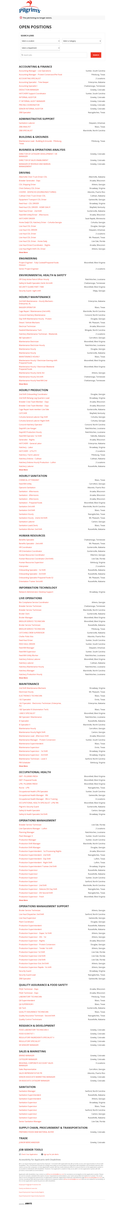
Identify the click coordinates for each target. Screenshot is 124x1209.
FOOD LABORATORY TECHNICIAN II (34, 1030)
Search (96, 55)
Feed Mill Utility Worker (28, 655)
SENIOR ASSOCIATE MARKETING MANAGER (37, 1077)
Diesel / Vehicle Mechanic (29, 322)
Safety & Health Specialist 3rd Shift (33, 814)
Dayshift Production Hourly (30, 432)
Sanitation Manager (27, 1091)
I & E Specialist (25, 699)
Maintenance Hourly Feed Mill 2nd (33, 380)
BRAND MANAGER (26, 1055)
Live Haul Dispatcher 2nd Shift (31, 914)
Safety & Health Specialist (29, 810)
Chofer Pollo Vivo (26, 636)
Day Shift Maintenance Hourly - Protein (35, 319)
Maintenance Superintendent (31, 743)
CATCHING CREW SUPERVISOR (31, 632)
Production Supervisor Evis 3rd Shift (34, 963)
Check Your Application (28, 1154)
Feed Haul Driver (26, 640)
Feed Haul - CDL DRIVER (29, 203)
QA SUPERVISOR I (26, 1004)
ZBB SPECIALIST (26, 130)
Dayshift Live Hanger (27, 428)
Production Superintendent (30, 925)
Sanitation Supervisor (28, 1102)
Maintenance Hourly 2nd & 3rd (31, 373)
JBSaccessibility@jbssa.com (55, 1174)
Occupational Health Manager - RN (33, 795)
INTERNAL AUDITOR (27, 97)
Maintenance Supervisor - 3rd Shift (33, 755)
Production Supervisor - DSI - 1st (32, 937)
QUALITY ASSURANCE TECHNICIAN (33, 1012)
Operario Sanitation (27, 487)
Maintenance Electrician (29, 341)
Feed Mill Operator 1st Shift (30, 436)
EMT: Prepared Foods (28, 780)
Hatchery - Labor (26, 447)
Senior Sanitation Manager (30, 1121)
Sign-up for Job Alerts (50, 1154)
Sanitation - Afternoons (29, 491)
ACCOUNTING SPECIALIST (30, 78)
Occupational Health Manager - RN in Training (38, 799)
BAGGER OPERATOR (27, 307)
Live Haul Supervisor (27, 918)
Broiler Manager (26, 617)
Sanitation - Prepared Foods (30, 503)
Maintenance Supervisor (29, 747)
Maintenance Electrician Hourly (32, 345)
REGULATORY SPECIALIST (29, 1041)
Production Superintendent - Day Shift (35, 859)
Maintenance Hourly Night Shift (32, 732)
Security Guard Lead (27, 975)
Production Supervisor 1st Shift (32, 952)
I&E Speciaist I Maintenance (30, 717)
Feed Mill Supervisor (27, 651)
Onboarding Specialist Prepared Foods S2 (36, 577)
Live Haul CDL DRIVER (28, 230)
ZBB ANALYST (25, 127)
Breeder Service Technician (30, 606)
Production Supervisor (28, 870)
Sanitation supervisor (28, 1114)
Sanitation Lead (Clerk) (28, 525)
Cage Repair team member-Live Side (34, 409)
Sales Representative (27, 1069)
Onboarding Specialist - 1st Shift (32, 570)
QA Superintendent (27, 1000)
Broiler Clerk (24, 614)
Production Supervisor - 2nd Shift (33, 885)
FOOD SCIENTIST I (26, 1033)
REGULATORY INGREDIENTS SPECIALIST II (36, 1037)
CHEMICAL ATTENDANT (29, 480)
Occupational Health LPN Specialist (33, 791)
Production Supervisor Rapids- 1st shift (35, 967)
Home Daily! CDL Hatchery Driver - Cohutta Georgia (40, 222)
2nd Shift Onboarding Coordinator (33, 394)
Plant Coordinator (26, 922)
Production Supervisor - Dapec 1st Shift (35, 933)
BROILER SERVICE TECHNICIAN (32, 621)
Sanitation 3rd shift (27, 506)
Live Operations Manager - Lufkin (33, 828)
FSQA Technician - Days (28, 989)
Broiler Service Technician (29, 625)
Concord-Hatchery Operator (30, 424)
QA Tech (22, 1008)
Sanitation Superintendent (30, 1095)
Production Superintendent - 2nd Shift (35, 855)
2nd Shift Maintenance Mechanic (32, 688)
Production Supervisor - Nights (32, 941)
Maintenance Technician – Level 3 (33, 759)
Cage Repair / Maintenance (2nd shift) (34, 311)
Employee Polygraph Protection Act (30, 1184)
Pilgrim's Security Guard (29, 806)
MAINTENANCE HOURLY (29, 356)
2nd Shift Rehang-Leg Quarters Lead (34, 398)
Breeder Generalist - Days (29, 180)
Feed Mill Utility (25, 484)
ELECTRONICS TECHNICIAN (30, 696)
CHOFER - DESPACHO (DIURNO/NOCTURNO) (37, 192)
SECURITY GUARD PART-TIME (31, 287)
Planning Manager (26, 832)
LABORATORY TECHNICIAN (30, 996)
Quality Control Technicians (30, 1019)
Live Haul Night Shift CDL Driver (32, 249)
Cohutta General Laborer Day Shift (33, 417)
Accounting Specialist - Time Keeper (34, 82)
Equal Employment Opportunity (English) (31, 1192)
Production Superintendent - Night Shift (35, 862)
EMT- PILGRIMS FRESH (28, 776)
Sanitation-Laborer (27, 123)
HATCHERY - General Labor (30, 443)
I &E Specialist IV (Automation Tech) (33, 709)
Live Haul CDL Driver (27, 226)
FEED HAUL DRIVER (27, 644)
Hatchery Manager (27, 670)
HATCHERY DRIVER (27, 218)
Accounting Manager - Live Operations (35, 71)
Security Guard (25, 971)
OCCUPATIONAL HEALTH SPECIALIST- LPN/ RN (38, 803)
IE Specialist (24, 721)
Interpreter (23, 566)
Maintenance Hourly (27, 349)
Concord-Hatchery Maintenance (32, 315)
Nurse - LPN (24, 787)
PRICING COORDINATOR (29, 105)
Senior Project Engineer (29, 269)
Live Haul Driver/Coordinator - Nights (34, 245)
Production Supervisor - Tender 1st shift (35, 948)
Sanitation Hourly (26, 514)
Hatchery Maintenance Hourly (31, 666)
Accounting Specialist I (28, 86)
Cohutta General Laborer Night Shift (34, 421)
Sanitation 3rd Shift (27, 510)
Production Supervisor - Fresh (31, 896)
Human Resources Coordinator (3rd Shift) (36, 558)
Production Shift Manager (30, 843)
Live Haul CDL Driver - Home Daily (33, 241)
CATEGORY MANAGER (28, 1059)
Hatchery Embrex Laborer (29, 659)
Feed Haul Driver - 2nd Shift (30, 211)
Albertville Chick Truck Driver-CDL (33, 177)
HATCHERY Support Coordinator (32, 93)
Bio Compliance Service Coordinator (34, 602)
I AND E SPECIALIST (27, 713)
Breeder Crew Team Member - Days (34, 402)
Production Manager (27, 840)
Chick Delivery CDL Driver (29, 188)
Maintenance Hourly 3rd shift (31, 377)
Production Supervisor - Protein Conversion (37, 944)
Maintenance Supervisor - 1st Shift (33, 751)
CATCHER (23, 413)
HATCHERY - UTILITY (28, 451)
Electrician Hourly (26, 692)
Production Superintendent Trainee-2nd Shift (38, 866)
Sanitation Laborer (27, 521)
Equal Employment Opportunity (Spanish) (32, 1196)
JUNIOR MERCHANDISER (29, 1142)
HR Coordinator (25, 547)
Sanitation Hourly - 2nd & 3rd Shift (33, 518)
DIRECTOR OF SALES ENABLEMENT (33, 160)
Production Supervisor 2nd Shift (32, 956)
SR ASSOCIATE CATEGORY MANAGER (34, 1080)
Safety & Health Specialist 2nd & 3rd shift (36, 283)
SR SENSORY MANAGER (28, 1045)
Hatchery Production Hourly (30, 674)
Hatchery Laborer (26, 466)
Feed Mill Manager (26, 648)
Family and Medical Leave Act (28, 1188)
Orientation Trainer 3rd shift (31, 581)
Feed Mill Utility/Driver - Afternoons (33, 215)
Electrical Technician (27, 326)
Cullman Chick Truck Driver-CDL (32, 196)
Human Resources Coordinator (32, 555)
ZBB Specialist (25, 112)
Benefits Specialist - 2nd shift (31, 543)
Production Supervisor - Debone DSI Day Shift (38, 889)
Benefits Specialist (26, 540)
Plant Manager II (26, 836)
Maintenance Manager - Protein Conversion (37, 740)
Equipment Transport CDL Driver (32, 199)
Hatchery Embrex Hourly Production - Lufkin (37, 462)
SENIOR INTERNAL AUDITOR (31, 108)
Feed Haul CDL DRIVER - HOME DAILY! (34, 207)
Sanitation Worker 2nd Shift (30, 529)
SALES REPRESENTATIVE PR (30, 1073)
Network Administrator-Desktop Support (36, 592)
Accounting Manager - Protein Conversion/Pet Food (40, 74)
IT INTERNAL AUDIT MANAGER (32, 101)
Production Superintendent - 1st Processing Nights (40, 851)
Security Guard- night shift (30, 291)
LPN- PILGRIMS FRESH (28, 784)
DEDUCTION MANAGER (29, 90)
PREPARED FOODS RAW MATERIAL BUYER (36, 1132)
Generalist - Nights (27, 439)
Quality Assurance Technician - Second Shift (37, 1015)
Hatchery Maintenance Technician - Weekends (38, 334)
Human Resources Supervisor (31, 562)
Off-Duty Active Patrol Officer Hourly (34, 279)
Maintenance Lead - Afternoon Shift (34, 736)
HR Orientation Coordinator (30, 551)
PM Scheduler (24, 762)
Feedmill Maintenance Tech (30, 330)
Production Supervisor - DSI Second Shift (36, 893)
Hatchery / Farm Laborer (29, 455)
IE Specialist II (24, 724)
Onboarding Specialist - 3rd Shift (32, 574)
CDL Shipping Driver (27, 184)
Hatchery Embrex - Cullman (30, 458)
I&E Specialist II (25, 338)
